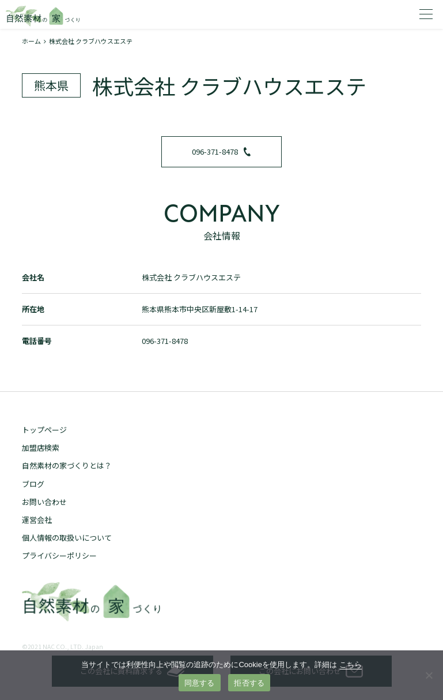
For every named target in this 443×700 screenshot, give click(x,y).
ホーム (31, 41)
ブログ (33, 483)
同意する (199, 683)
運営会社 (37, 519)
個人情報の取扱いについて (67, 537)
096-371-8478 (221, 151)
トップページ (44, 429)
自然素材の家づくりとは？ (67, 465)
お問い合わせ (44, 501)
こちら (350, 664)
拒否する (249, 683)
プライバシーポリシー (59, 555)
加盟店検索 (40, 447)
